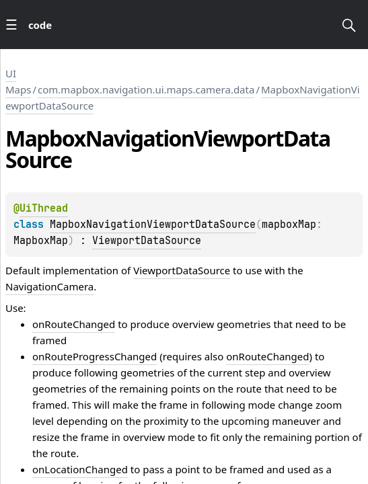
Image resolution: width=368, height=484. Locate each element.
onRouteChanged (73, 324)
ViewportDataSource (146, 240)
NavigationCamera (49, 286)
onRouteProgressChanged (94, 356)
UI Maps (18, 81)
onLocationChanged (80, 469)
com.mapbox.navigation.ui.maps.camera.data (146, 89)
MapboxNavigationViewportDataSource (153, 224)
